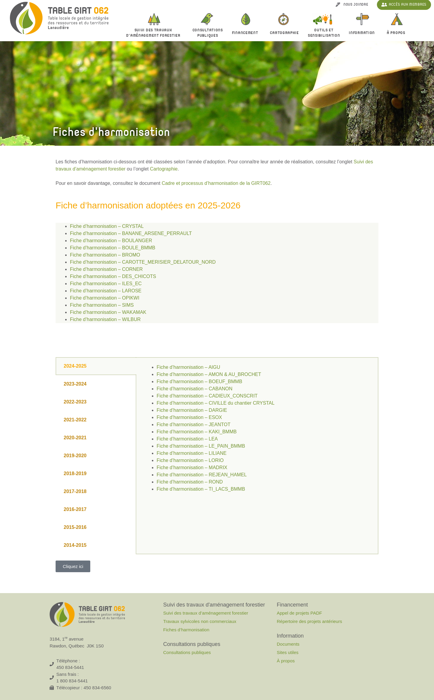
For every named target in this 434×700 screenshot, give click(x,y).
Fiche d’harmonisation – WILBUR (105, 319)
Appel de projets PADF (299, 612)
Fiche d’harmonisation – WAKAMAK (108, 312)
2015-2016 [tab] (75, 527)
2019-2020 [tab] (75, 455)
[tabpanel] (257, 432)
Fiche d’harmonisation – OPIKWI (104, 297)
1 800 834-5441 (72, 680)
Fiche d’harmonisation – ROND (190, 481)
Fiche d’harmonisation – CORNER (106, 269)
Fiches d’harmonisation (186, 629)
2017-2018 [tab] (75, 491)
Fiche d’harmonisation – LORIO (190, 460)
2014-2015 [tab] (75, 545)
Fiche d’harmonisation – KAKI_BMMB (197, 431)
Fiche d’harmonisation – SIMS (102, 305)
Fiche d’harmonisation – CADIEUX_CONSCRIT (207, 395)
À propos (397, 33)
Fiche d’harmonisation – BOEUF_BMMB (199, 381)
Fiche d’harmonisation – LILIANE (192, 453)
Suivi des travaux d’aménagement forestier (155, 33)
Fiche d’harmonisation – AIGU (188, 367)
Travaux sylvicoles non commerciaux (199, 621)
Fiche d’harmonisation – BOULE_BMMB (112, 247)
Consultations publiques (187, 652)
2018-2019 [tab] (75, 473)
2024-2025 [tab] (75, 366)
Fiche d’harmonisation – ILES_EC (106, 283)
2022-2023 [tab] (75, 401)
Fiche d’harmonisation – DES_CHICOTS (113, 276)
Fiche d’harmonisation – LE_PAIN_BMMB (201, 446)
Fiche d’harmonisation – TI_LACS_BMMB (201, 489)
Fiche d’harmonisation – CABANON (194, 388)
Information (363, 33)
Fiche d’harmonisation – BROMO (105, 254)
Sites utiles (288, 652)
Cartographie (284, 32)
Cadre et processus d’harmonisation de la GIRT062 (216, 183)
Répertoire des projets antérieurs (309, 621)
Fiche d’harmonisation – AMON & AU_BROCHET (209, 374)
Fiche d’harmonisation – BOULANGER (111, 240)
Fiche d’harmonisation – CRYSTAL (107, 226)
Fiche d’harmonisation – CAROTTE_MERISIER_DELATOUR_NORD (143, 262)
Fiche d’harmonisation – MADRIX (192, 467)
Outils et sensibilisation (324, 33)
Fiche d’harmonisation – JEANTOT (193, 424)
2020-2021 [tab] (75, 437)
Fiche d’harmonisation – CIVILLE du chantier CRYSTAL (215, 403)
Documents (288, 644)
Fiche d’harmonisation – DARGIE (192, 410)
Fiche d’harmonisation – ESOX (189, 417)
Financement (246, 33)
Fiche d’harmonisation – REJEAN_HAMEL (202, 474)
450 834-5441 (70, 667)
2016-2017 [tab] (75, 509)
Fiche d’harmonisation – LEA (187, 438)
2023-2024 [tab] (75, 383)
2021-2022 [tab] (75, 419)
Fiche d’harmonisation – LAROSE (105, 290)
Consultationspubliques (207, 33)
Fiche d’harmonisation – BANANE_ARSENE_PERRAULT (131, 233)
